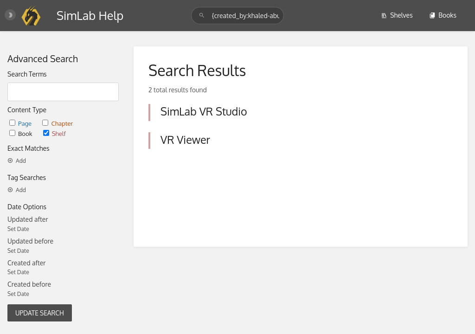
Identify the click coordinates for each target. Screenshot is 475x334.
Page (21, 123)
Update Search (39, 313)
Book (21, 133)
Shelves (397, 15)
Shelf (54, 133)
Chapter (57, 123)
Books (442, 15)
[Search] (203, 15)
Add (16, 160)
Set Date (18, 228)
